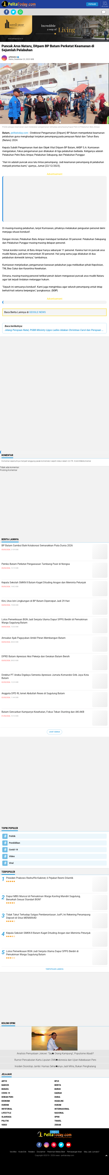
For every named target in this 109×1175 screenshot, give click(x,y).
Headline (59, 1101)
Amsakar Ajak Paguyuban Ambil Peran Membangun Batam (34, 637)
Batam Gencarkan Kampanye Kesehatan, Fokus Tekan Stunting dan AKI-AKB (43, 711)
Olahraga (6, 1117)
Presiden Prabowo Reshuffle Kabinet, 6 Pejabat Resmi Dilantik (39, 877)
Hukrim (5, 1105)
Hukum (58, 1105)
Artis (4, 1081)
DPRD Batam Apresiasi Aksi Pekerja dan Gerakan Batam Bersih (36, 656)
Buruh (58, 1089)
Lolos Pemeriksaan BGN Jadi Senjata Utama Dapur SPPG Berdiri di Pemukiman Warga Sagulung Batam (45, 621)
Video (12, 856)
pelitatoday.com (19, 132)
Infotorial (7, 1109)
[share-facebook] (6, 12)
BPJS (57, 1081)
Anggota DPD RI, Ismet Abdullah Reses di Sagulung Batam (33, 693)
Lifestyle (6, 1113)
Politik (12, 836)
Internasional (62, 1109)
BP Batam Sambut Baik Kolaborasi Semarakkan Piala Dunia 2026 (37, 545)
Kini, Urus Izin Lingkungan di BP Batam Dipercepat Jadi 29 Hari (36, 600)
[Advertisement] (55, 199)
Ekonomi (6, 1101)
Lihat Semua (54, 732)
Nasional (59, 1113)
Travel (58, 1121)
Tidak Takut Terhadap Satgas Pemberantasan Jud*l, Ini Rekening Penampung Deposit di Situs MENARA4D (48, 916)
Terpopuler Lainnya (54, 969)
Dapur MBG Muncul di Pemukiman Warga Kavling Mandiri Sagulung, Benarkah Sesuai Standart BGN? (43, 898)
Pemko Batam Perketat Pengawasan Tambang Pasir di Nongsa (36, 564)
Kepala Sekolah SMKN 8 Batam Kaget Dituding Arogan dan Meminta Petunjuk (44, 582)
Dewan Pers (7, 1097)
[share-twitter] (13, 12)
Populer (92, 4)
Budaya (5, 1089)
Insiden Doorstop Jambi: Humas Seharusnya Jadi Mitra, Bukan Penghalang (55, 1066)
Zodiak (58, 1125)
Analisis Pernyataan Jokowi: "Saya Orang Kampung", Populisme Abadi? (55, 1053)
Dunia (57, 1097)
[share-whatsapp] (20, 12)
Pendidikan (14, 843)
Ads (54, 1132)
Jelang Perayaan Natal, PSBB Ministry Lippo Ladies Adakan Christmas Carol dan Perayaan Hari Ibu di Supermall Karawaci (54, 330)
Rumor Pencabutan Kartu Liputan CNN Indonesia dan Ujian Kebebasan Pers (55, 1059)
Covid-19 (13, 849)
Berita (58, 1085)
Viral (11, 863)
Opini (57, 1117)
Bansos (5, 1085)
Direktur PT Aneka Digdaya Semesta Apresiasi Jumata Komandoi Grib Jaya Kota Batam (45, 676)
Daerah (58, 1093)
